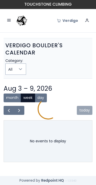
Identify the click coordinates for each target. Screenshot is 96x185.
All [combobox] (10, 69)
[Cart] (68, 20)
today (84, 110)
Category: (14, 60)
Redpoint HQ (52, 180)
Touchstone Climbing (48, 4)
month (12, 97)
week (28, 97)
